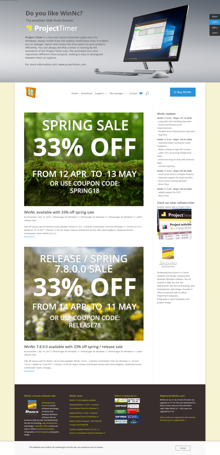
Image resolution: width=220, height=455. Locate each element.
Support (99, 93)
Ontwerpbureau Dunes (168, 272)
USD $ (213, 22)
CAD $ (213, 33)
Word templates (177, 299)
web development (49, 423)
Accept (183, 448)
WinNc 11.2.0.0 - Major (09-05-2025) (174, 171)
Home (75, 93)
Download (86, 93)
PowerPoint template (45, 429)
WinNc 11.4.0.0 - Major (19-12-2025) (174, 118)
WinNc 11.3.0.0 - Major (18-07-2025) (174, 139)
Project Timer (184, 207)
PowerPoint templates (167, 295)
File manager (116, 93)
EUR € (213, 16)
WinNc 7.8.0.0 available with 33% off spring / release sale (73, 346)
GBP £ (213, 27)
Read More (29, 236)
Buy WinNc (184, 92)
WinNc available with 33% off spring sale (59, 212)
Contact (133, 93)
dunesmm (31, 217)
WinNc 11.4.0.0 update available (82, 400)
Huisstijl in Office (41, 426)
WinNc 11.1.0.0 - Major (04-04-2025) (174, 189)
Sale (34, 220)
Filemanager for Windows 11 (66, 217)
